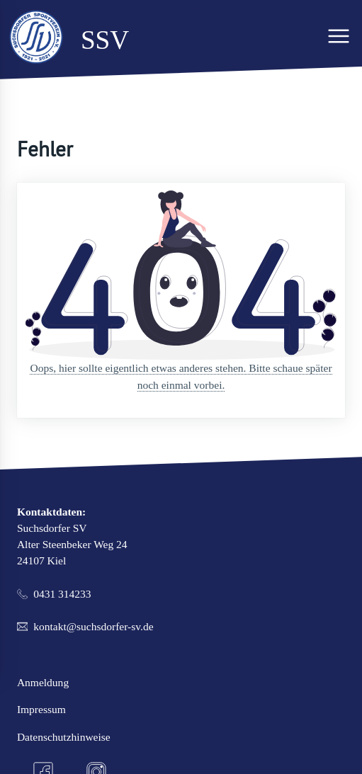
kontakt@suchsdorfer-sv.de (93, 626)
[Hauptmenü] (338, 36)
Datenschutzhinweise (64, 737)
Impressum (41, 709)
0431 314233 (62, 594)
